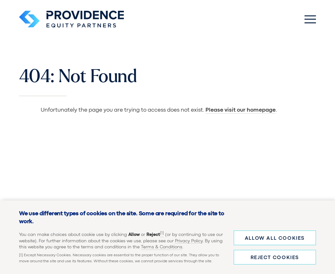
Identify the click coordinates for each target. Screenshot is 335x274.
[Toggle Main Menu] (310, 19)
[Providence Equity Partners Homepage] (71, 19)
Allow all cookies (275, 238)
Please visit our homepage (240, 110)
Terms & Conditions (161, 247)
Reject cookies (275, 258)
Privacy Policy (189, 241)
